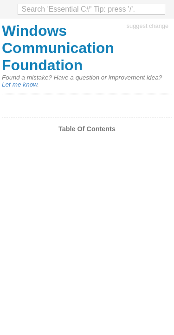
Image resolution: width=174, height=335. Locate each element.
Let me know (19, 84)
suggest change (147, 25)
